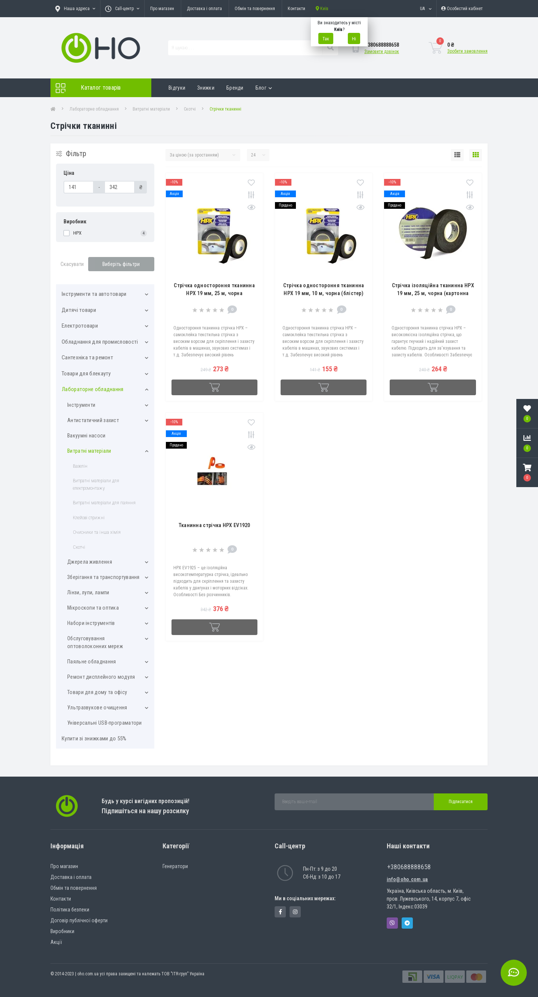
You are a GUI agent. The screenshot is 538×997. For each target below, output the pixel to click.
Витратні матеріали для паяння (104, 502)
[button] (527, 472)
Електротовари (80, 325)
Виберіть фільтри (121, 264)
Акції (56, 942)
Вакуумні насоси (86, 436)
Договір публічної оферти (79, 920)
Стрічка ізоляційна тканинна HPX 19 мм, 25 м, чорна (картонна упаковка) (433, 293)
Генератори (175, 866)
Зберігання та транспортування (103, 577)
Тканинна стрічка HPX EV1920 (214, 525)
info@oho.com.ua (407, 879)
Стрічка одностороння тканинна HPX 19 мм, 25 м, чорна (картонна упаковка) (214, 293)
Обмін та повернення (255, 8)
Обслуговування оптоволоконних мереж (95, 642)
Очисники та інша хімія (97, 532)
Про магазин (162, 8)
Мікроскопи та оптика (93, 608)
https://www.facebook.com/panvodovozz (280, 911)
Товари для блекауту (86, 373)
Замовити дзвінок (381, 51)
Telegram (407, 923)
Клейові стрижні (89, 517)
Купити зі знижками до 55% (94, 738)
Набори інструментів (91, 623)
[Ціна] (79, 187)
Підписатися (461, 801)
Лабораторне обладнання (94, 109)
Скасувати (72, 264)
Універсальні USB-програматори (104, 723)
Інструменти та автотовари (94, 294)
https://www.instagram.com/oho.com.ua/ (295, 911)
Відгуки (176, 88)
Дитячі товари (79, 310)
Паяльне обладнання (91, 662)
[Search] (330, 47)
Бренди (235, 88)
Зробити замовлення (467, 51)
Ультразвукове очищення (97, 707)
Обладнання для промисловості (100, 341)
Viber (392, 923)
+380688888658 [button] (409, 867)
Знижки (205, 88)
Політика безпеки (69, 910)
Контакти (296, 8)
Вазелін (80, 466)
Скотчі (190, 109)
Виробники (62, 931)
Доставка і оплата (204, 8)
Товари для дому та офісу (97, 692)
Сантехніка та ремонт (87, 357)
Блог (264, 88)
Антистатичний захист (93, 420)
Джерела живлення (89, 562)
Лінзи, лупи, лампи (88, 592)
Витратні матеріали (151, 109)
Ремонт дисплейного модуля (101, 677)
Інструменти (81, 405)
